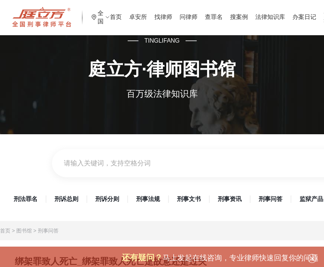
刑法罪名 (25, 199)
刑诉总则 (66, 199)
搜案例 (259, 13)
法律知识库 (290, 13)
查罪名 (234, 13)
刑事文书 (189, 199)
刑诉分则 (107, 199)
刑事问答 (270, 199)
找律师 (183, 13)
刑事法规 (148, 199)
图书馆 (24, 231)
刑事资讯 (230, 199)
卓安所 (158, 13)
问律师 (208, 13)
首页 (136, 13)
